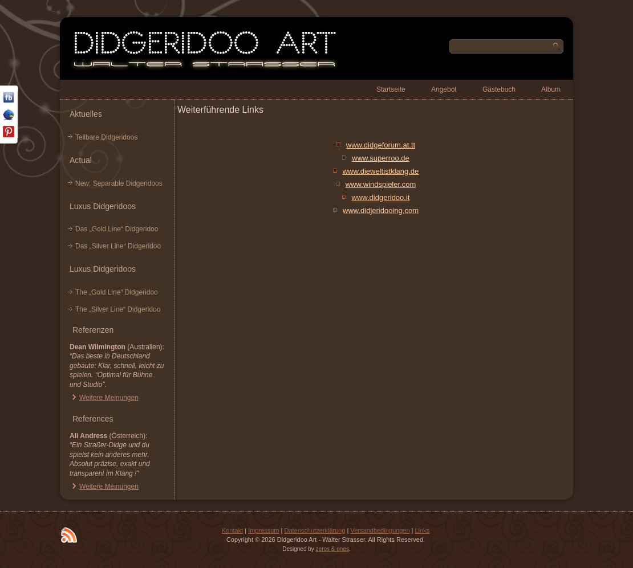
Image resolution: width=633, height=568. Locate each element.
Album (551, 89)
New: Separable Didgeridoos (119, 183)
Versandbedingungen (380, 530)
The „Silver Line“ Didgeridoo (117, 309)
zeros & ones (332, 549)
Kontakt (232, 530)
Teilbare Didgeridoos (106, 137)
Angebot (444, 89)
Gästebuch (499, 89)
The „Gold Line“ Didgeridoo (116, 292)
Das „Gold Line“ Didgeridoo (116, 229)
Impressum (263, 530)
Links (422, 530)
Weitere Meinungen (109, 398)
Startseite (390, 89)
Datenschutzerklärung (315, 530)
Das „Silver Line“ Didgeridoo (118, 246)
